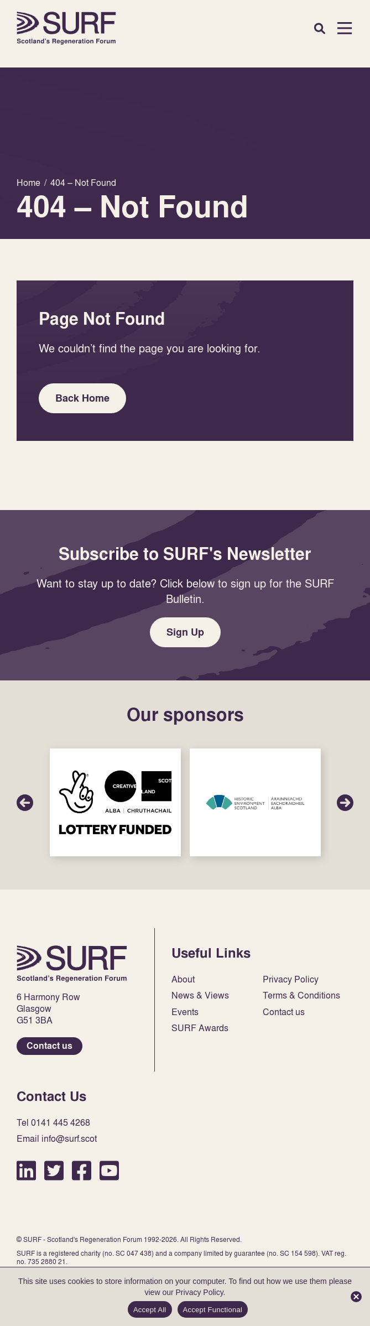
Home (66, 28)
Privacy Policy (291, 979)
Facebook (81, 1170)
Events (185, 1012)
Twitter (54, 1170)
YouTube (109, 1170)
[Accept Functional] (356, 1296)
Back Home (82, 398)
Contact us (49, 1045)
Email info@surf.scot (57, 1138)
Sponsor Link (115, 802)
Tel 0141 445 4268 (53, 1122)
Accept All (149, 1310)
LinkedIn (26, 1170)
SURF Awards (199, 1028)
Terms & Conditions (301, 995)
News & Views (200, 995)
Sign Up (185, 632)
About (183, 979)
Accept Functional (213, 1310)
